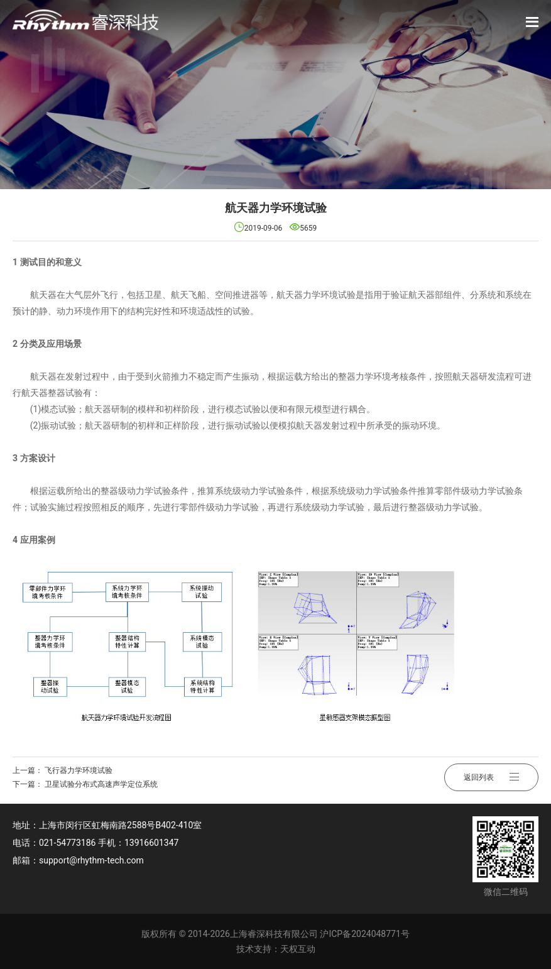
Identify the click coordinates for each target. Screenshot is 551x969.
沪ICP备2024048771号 (364, 934)
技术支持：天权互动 (275, 949)
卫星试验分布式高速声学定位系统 (101, 784)
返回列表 (491, 777)
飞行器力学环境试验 (78, 770)
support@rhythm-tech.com (91, 860)
